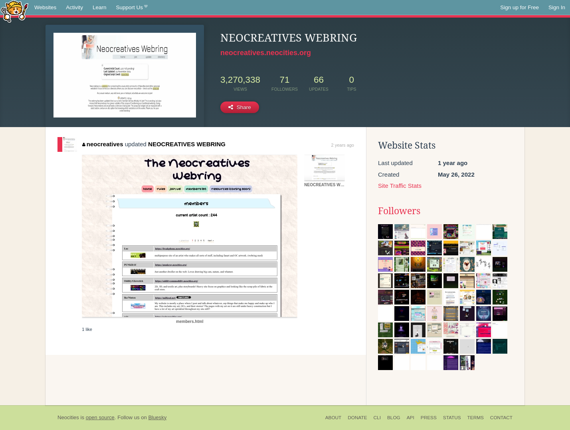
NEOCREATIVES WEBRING (187, 144)
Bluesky (157, 417)
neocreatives (102, 144)
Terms (475, 417)
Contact (501, 417)
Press (429, 417)
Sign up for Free (519, 7)
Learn (100, 7)
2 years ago (342, 145)
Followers (399, 211)
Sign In (556, 7)
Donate (357, 417)
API (410, 417)
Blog (393, 417)
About (333, 417)
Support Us (132, 7)
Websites (45, 7)
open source (100, 417)
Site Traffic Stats (400, 185)
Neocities (68, 417)
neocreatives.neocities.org (265, 53)
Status (452, 417)
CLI (377, 417)
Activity (74, 7)
